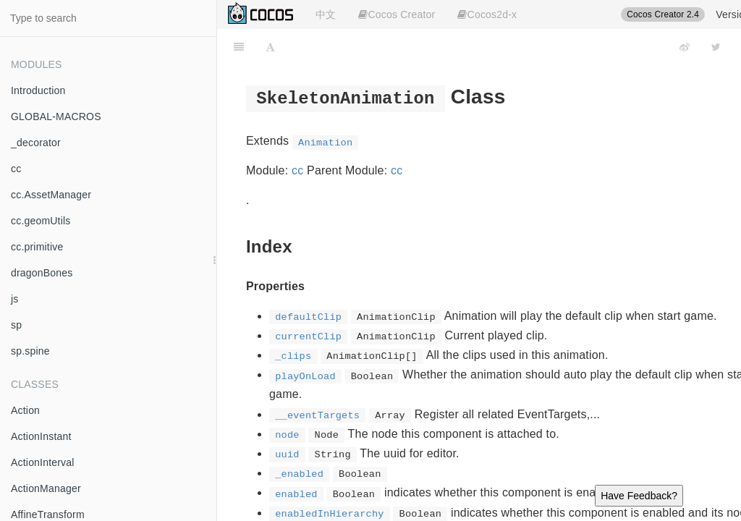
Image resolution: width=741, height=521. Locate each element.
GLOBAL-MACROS (56, 116)
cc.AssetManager (51, 194)
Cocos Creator (396, 14)
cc (16, 168)
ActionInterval (43, 462)
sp (16, 325)
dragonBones (42, 273)
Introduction (38, 90)
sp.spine (30, 351)
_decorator (36, 142)
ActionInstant (41, 436)
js (15, 299)
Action (25, 410)
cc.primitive (37, 247)
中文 (326, 14)
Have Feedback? (639, 495)
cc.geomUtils (41, 220)
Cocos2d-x (487, 14)
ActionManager (46, 488)
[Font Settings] (270, 47)
